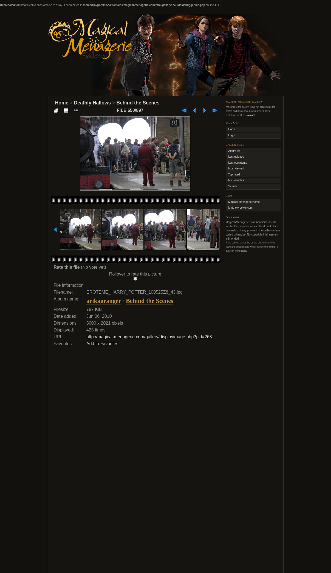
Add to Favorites (102, 343)
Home (62, 103)
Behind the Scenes (137, 103)
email (251, 115)
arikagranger (103, 300)
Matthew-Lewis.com (240, 207)
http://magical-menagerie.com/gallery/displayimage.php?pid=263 (149, 336)
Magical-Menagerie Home (244, 201)
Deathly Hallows (92, 103)
